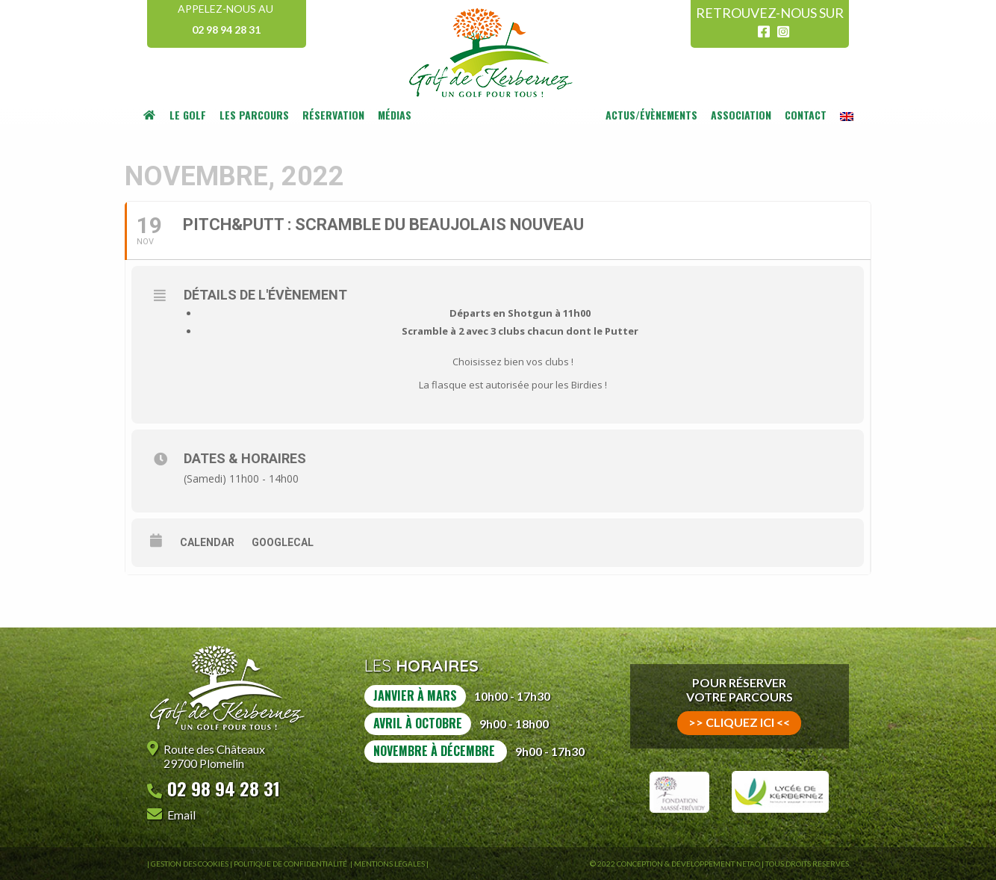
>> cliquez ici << (739, 722)
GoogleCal (283, 542)
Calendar (207, 542)
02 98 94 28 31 (226, 29)
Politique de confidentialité (291, 863)
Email (181, 815)
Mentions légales (389, 863)
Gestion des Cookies (189, 863)
